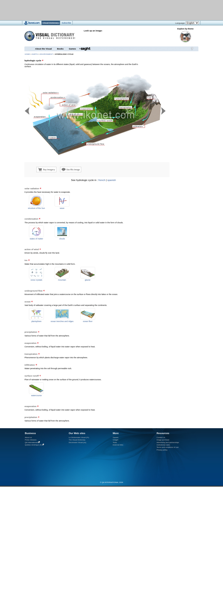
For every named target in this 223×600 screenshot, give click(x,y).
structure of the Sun (36, 208)
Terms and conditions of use (168, 447)
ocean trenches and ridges (62, 321)
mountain (62, 280)
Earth (35, 54)
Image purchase (163, 440)
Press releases (31, 440)
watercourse (36, 395)
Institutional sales (163, 445)
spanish (111, 180)
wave (62, 208)
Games (72, 49)
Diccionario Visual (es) (77, 442)
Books (60, 49)
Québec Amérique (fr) (33, 445)
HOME (27, 54)
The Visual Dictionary (77, 440)
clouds (62, 239)
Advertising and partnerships (168, 442)
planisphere (36, 321)
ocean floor (88, 321)
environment (46, 54)
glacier (88, 280)
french (101, 180)
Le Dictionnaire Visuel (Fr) (79, 437)
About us (28, 437)
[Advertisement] (172, 206)
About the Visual (43, 49)
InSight (115, 440)
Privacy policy (162, 450)
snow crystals (36, 280)
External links (118, 445)
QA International (31, 442)
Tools (115, 442)
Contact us (161, 437)
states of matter (36, 239)
